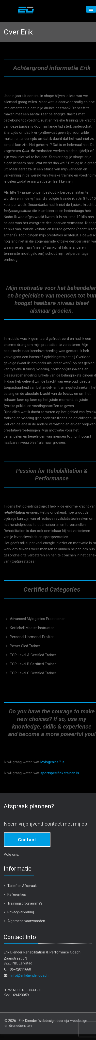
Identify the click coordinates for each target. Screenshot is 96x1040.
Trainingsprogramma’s (25, 903)
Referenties (16, 894)
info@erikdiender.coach (29, 975)
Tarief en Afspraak (22, 886)
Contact (27, 839)
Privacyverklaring (20, 912)
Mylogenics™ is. (52, 762)
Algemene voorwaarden (26, 921)
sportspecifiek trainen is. (60, 773)
